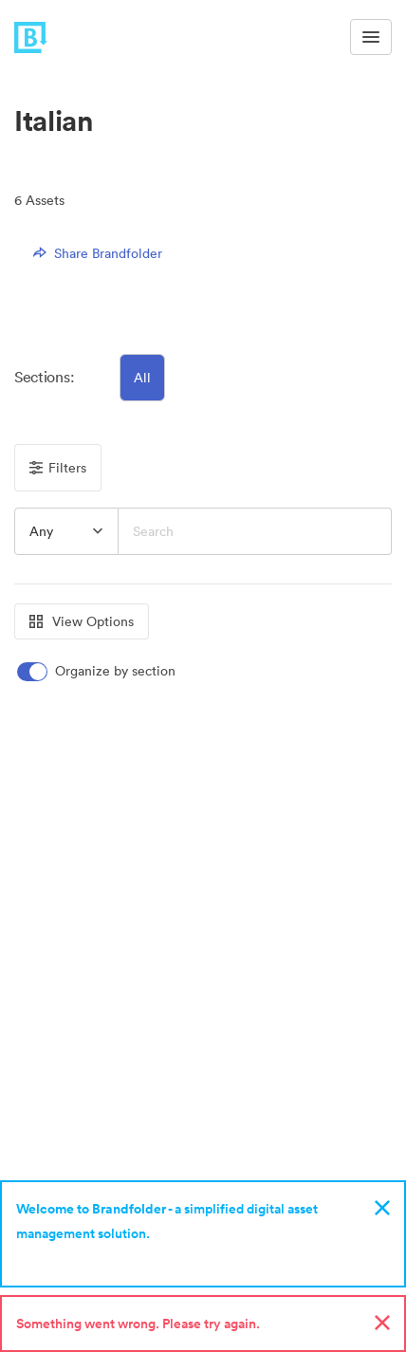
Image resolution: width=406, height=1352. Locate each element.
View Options (81, 621)
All (142, 377)
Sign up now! (60, 1258)
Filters (57, 467)
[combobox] (66, 531)
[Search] (255, 531)
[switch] (97, 671)
